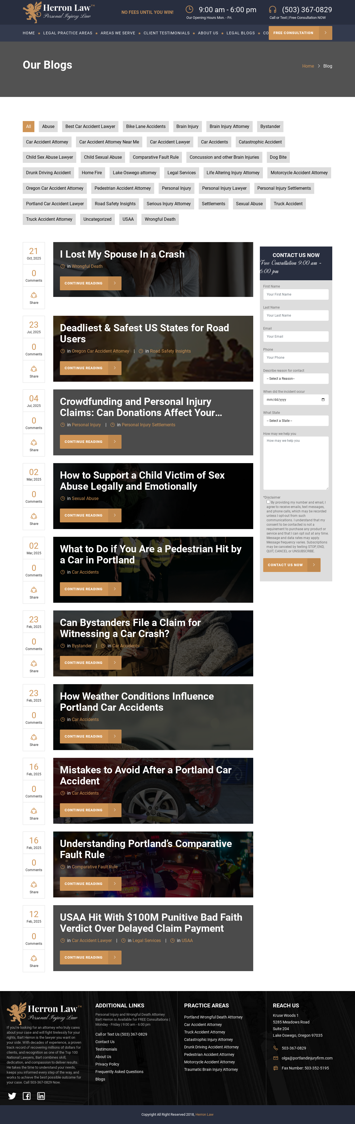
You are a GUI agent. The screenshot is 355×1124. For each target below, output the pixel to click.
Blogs (100, 1079)
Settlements (213, 204)
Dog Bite (278, 157)
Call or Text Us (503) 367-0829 (121, 1034)
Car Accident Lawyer (170, 142)
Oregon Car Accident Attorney (54, 188)
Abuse (48, 126)
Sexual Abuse (249, 204)
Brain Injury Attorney (230, 126)
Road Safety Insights (115, 204)
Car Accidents (214, 142)
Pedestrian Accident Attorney (123, 188)
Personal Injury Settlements (284, 188)
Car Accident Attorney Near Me (109, 142)
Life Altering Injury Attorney (233, 173)
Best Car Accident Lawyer (90, 126)
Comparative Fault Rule (156, 157)
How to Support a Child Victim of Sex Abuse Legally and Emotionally (142, 482)
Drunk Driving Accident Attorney (211, 1047)
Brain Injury (188, 126)
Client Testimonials (167, 33)
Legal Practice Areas (67, 33)
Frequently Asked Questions (119, 1071)
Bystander (270, 126)
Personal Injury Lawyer (224, 188)
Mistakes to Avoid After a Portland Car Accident (146, 776)
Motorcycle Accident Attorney (299, 173)
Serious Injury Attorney (169, 204)
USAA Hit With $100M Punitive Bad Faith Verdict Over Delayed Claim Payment (151, 924)
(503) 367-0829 (307, 10)
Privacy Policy (107, 1064)
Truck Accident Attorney (49, 219)
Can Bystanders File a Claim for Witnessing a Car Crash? (130, 629)
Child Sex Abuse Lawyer (49, 157)
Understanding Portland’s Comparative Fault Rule (146, 850)
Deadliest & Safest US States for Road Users (144, 334)
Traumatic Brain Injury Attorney (211, 1069)
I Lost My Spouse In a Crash (122, 255)
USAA (128, 219)
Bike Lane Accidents (146, 126)
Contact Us (105, 1042)
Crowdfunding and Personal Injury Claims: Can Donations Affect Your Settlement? (137, 414)
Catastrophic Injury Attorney (208, 1039)
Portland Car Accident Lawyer (55, 204)
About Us (208, 33)
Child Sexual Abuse (103, 157)
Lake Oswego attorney (134, 173)
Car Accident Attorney (47, 142)
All (28, 126)
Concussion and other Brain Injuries (224, 157)
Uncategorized (97, 219)
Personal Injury (176, 188)
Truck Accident (288, 204)
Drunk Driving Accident (48, 173)
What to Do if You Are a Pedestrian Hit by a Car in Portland (151, 555)
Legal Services (182, 173)
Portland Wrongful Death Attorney (213, 1017)
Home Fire (92, 173)
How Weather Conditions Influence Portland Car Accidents (137, 703)
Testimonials (106, 1049)
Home (29, 33)
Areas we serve (118, 33)
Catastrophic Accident (260, 142)
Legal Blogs (241, 33)
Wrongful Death (160, 219)
